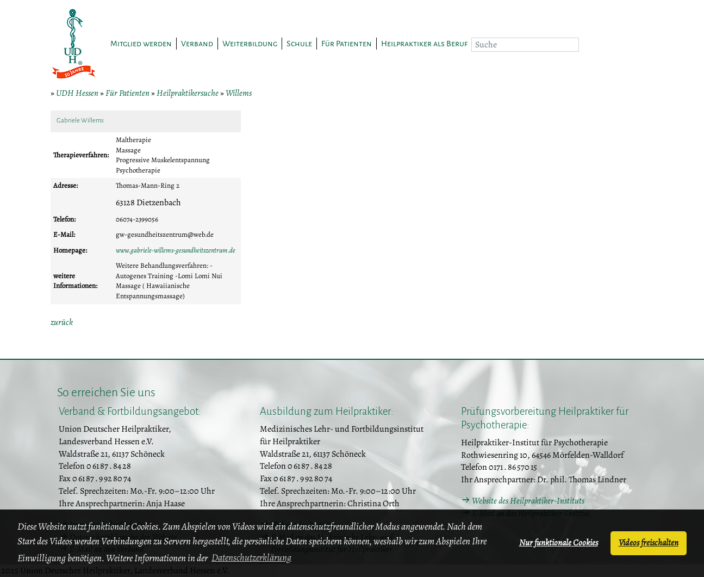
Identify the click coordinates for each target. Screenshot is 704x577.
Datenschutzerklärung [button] (251, 557)
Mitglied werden (141, 43)
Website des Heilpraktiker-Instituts (528, 501)
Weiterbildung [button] (249, 43)
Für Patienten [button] (346, 43)
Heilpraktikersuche (188, 93)
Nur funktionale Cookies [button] (558, 543)
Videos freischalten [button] (648, 543)
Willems (239, 93)
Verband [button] (197, 43)
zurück (62, 322)
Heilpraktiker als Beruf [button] (424, 43)
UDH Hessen (77, 93)
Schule (299, 43)
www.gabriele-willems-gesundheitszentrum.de (175, 250)
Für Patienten (127, 93)
